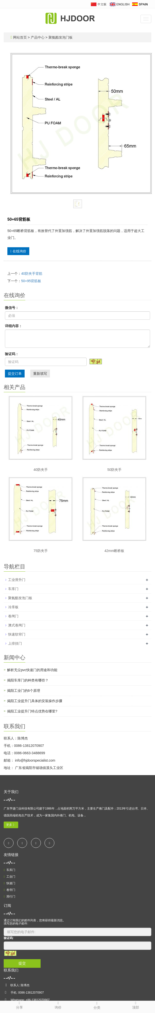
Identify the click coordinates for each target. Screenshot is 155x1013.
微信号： (12, 308)
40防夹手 (40, 470)
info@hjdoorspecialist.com (34, 760)
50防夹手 (114, 470)
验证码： (12, 354)
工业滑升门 (16, 580)
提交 (22, 963)
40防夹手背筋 (31, 273)
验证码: (9, 938)
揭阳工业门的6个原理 (23, 691)
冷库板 (13, 607)
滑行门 (9, 896)
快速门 (9, 883)
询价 (58, 1005)
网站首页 (20, 37)
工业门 (9, 876)
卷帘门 (9, 890)
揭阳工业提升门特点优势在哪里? (32, 711)
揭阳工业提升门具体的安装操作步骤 (34, 701)
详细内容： (13, 326)
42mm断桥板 (114, 551)
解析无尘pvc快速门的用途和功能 (32, 670)
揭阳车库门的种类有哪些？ (27, 680)
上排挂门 (15, 643)
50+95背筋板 (31, 281)
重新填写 (40, 374)
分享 (19, 1005)
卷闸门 (13, 616)
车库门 (13, 589)
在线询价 (18, 251)
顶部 (135, 1005)
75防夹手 (40, 551)
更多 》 (11, 824)
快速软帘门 (16, 634)
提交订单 (15, 374)
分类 (97, 1005)
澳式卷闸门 (16, 625)
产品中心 (38, 37)
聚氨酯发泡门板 (60, 37)
